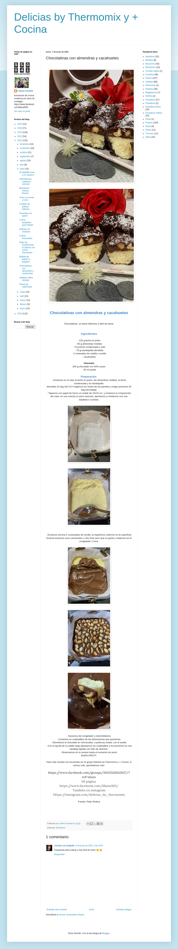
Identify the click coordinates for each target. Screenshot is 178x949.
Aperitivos (150, 56)
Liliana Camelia (25, 91)
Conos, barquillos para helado (26, 222)
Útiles (148, 137)
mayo (23, 292)
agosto (23, 160)
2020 (20, 313)
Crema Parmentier (25, 236)
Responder (59, 854)
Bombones (60, 828)
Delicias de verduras (24, 230)
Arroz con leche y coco (26, 198)
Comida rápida (152, 71)
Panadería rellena (153, 113)
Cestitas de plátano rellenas (24, 206)
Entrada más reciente (57, 909)
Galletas (149, 82)
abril (22, 296)
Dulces (148, 78)
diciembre (25, 144)
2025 (20, 124)
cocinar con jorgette (64, 845)
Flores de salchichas (25, 285)
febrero (23, 304)
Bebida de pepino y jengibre (24, 259)
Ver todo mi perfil (22, 111)
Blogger (105, 933)
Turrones (149, 133)
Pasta (148, 119)
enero (23, 308)
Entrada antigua (123, 909)
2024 (20, 128)
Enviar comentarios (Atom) (71, 914)
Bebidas (149, 60)
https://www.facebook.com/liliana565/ (89, 786)
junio (22, 169)
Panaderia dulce (153, 107)
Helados (149, 89)
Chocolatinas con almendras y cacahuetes (26, 270)
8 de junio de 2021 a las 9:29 (89, 845)
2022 (20, 136)
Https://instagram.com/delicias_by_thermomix (89, 795)
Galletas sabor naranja (26, 278)
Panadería (150, 103)
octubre (23, 152)
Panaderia (150, 99)
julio (22, 164)
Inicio (91, 909)
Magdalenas (151, 92)
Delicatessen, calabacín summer (25, 181)
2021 (20, 140)
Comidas (149, 74)
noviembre (25, 148)
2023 (20, 132)
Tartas (148, 130)
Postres (149, 122)
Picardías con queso (25, 214)
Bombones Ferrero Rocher (24, 190)
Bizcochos (150, 64)
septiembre (25, 156)
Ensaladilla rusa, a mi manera (27, 173)
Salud (148, 126)
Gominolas (150, 85)
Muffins (148, 96)
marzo (23, 300)
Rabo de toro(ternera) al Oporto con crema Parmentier (27, 247)
